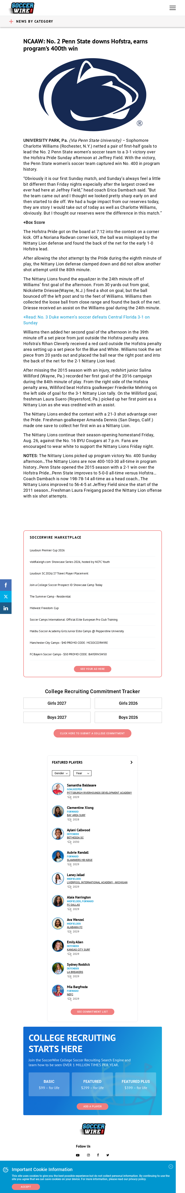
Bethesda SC (75, 837)
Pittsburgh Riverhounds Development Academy (99, 792)
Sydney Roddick (78, 964)
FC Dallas (73, 904)
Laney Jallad (76, 875)
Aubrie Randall (77, 852)
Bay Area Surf (76, 815)
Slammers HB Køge (79, 860)
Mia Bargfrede (77, 987)
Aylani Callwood (78, 830)
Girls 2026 (128, 703)
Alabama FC (74, 927)
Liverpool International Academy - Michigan (97, 882)
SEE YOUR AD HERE (92, 669)
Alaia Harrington (79, 897)
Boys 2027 (57, 717)
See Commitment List (92, 1011)
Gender (59, 773)
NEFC (70, 994)
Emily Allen (75, 942)
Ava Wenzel (75, 919)
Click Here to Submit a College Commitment (92, 733)
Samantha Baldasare (81, 785)
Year (79, 773)
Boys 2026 (128, 717)
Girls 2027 (57, 703)
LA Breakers (75, 972)
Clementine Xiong (80, 807)
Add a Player (92, 1106)
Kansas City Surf (78, 949)
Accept (26, 1186)
